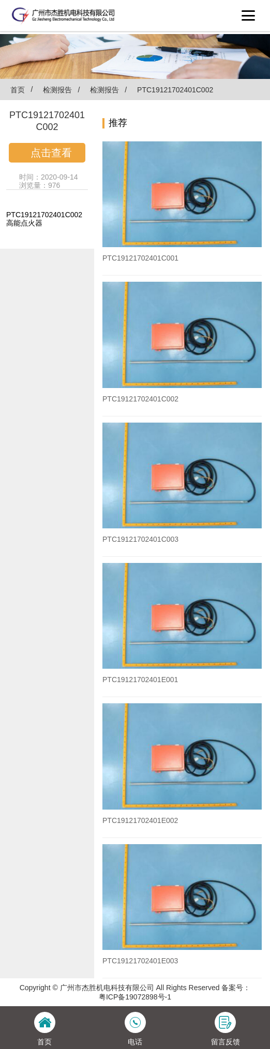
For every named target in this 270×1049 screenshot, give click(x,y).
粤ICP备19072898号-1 (135, 997)
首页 (15, 89)
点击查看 (51, 152)
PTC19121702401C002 (175, 90)
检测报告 (57, 90)
